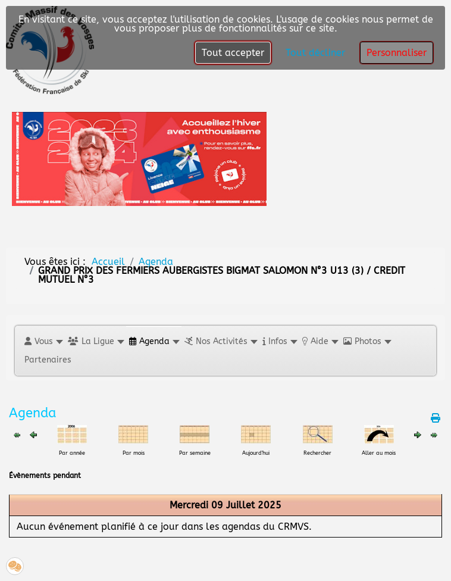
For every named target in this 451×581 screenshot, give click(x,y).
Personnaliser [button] (397, 52)
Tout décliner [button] (315, 52)
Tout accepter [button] (233, 52)
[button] (43, 341)
